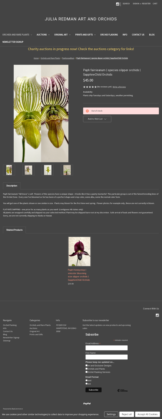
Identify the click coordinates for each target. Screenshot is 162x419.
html (89, 380)
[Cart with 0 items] (155, 3)
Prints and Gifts (85, 34)
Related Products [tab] (14, 230)
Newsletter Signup (12, 42)
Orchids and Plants (96, 369)
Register (146, 3)
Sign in (136, 3)
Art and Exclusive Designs (99, 365)
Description (11, 185)
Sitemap (6, 340)
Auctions (43, 34)
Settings (111, 414)
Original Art (62, 34)
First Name (90, 353)
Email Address (93, 343)
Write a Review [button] (119, 86)
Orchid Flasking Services (98, 372)
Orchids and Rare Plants (17, 34)
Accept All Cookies (148, 414)
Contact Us (138, 34)
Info (124, 34)
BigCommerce (17, 409)
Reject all (127, 414)
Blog (151, 34)
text (89, 384)
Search (126, 3)
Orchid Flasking (109, 34)
